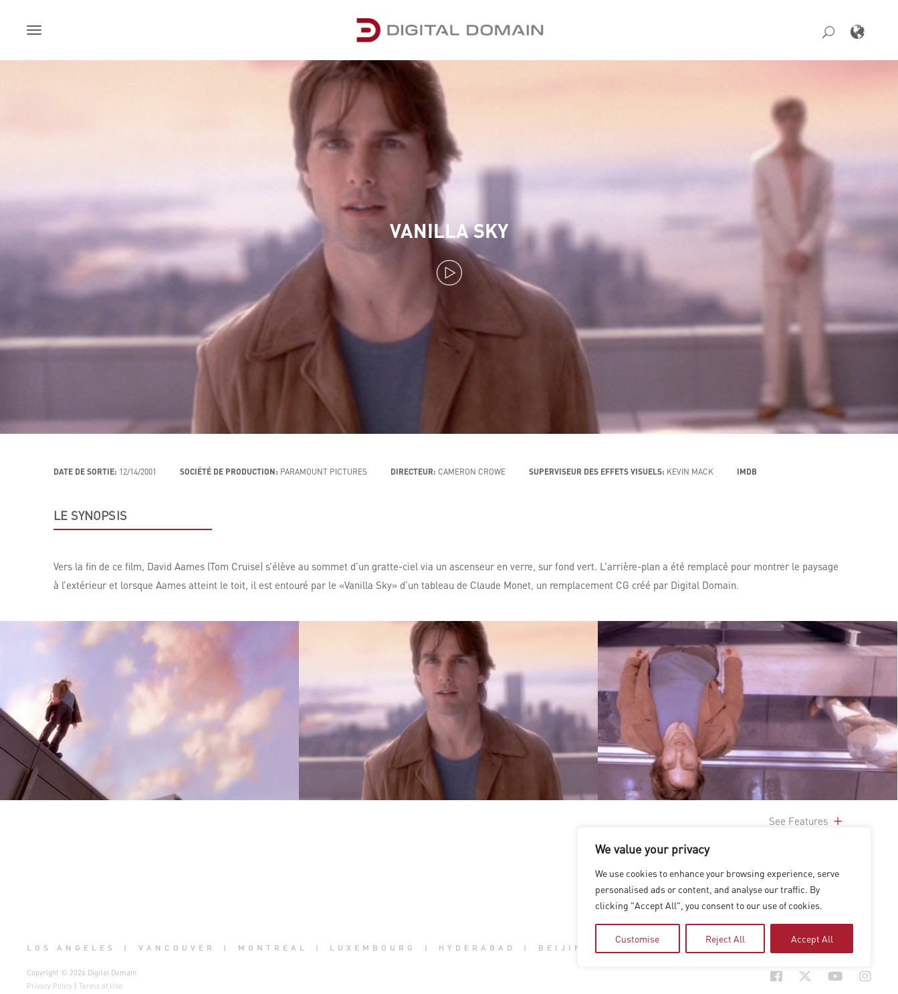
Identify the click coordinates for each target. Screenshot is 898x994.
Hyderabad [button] (477, 947)
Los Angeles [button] (71, 947)
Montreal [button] (273, 947)
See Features (807, 821)
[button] (37, 31)
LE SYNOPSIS (90, 515)
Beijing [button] (565, 947)
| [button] (127, 947)
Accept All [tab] (812, 939)
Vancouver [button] (176, 947)
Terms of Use (100, 986)
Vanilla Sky (449, 230)
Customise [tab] (637, 939)
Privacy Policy (49, 986)
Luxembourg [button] (373, 947)
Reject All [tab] (725, 939)
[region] (724, 897)
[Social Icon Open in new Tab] (776, 976)
